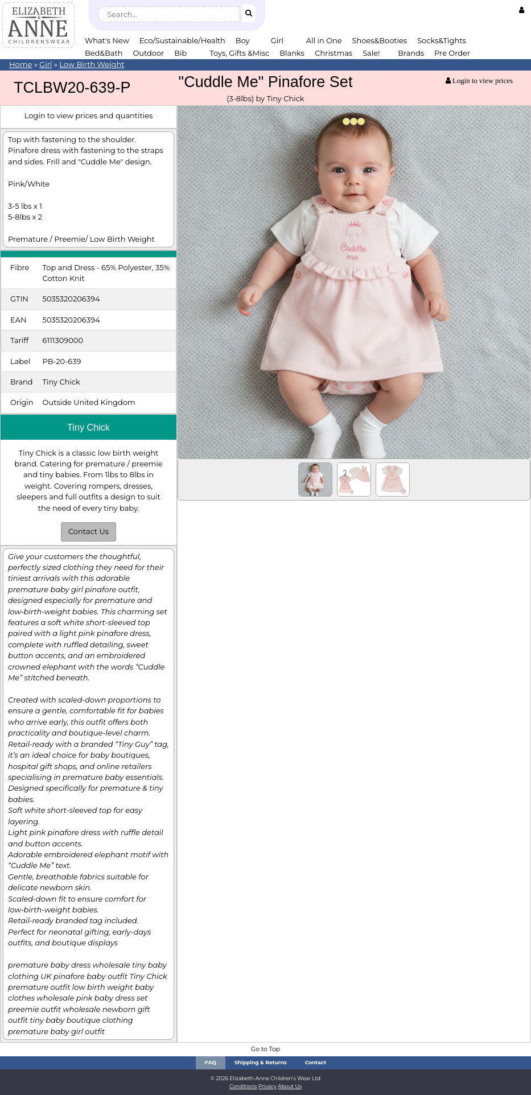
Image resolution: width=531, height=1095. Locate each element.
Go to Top (265, 1049)
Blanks (291, 52)
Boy (243, 40)
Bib (180, 52)
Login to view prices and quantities (88, 115)
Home (20, 64)
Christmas (333, 52)
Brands (411, 52)
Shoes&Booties (379, 40)
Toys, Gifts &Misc (239, 52)
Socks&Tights (441, 40)
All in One (324, 40)
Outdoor (148, 52)
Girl (277, 40)
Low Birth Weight (91, 64)
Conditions (243, 1086)
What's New (107, 40)
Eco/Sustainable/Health (182, 40)
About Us (290, 1086)
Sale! (371, 52)
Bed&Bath (103, 52)
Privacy (267, 1086)
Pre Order (452, 52)
